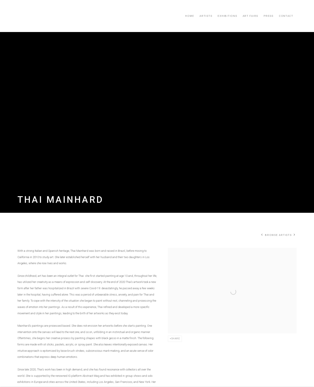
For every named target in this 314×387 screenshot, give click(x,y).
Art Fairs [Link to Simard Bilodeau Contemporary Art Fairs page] (250, 15)
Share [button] (175, 338)
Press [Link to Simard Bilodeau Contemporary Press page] (268, 15)
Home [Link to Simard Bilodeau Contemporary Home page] (189, 15)
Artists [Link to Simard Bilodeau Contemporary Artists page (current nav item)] (206, 15)
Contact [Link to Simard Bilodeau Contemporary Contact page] (286, 15)
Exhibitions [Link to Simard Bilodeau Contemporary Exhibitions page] (227, 15)
